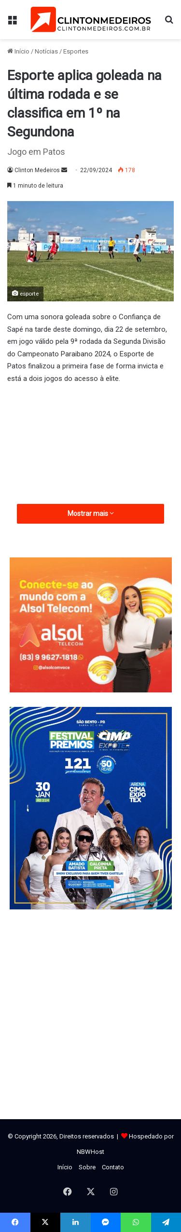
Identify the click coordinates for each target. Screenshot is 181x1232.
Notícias (46, 51)
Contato (113, 1167)
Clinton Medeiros (37, 170)
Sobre (87, 1167)
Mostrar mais (91, 513)
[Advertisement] (90, 466)
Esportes (75, 51)
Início (18, 51)
